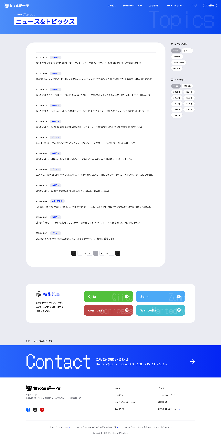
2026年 (187, 86)
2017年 (176, 115)
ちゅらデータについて (132, 5)
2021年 (176, 103)
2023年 (176, 97)
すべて (176, 50)
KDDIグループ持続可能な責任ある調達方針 (96, 427)
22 (111, 253)
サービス (112, 5)
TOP (28, 341)
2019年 (176, 109)
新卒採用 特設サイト (168, 409)
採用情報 (209, 5)
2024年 (189, 91)
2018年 (189, 109)
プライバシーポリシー (58, 427)
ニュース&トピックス (174, 5)
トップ (117, 388)
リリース (176, 68)
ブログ (193, 5)
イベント (187, 50)
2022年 (189, 97)
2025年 (176, 91)
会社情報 (153, 5)
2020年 (189, 103)
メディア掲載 (178, 62)
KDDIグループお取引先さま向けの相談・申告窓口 (147, 427)
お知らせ (177, 56)
